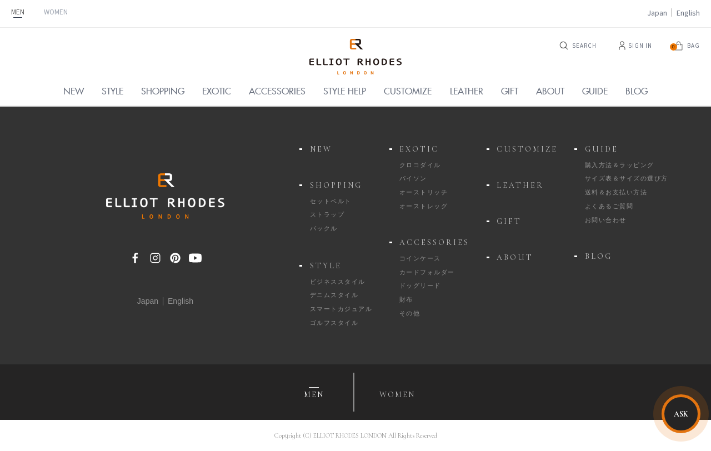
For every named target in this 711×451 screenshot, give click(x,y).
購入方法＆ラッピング (619, 165)
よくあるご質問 (609, 206)
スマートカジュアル (341, 308)
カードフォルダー (427, 272)
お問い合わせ (606, 220)
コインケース (420, 258)
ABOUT (515, 257)
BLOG (598, 256)
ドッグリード (420, 285)
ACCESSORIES (434, 242)
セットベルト (331, 201)
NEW (321, 149)
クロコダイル (420, 165)
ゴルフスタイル (334, 322)
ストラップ (327, 214)
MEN (17, 12)
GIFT (509, 221)
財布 (406, 299)
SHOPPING (336, 185)
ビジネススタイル (337, 281)
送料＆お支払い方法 (616, 192)
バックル (324, 228)
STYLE (326, 265)
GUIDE (601, 149)
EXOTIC (419, 149)
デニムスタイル (334, 295)
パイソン (413, 178)
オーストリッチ (423, 192)
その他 (409, 313)
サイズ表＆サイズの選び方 (626, 178)
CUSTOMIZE (527, 149)
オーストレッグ (423, 206)
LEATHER (520, 185)
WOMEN (56, 12)
